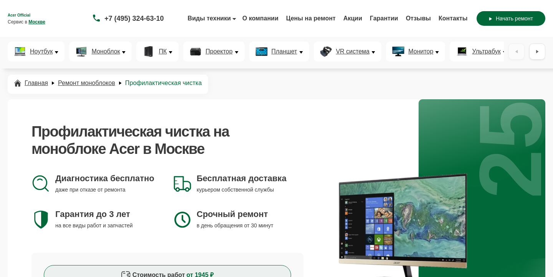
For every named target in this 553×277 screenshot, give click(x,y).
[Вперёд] (537, 51)
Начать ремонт (511, 18)
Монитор (420, 51)
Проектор (218, 51)
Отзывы (418, 18)
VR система (353, 51)
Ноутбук (41, 51)
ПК (163, 51)
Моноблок (105, 51)
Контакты (453, 18)
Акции (352, 18)
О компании (260, 18)
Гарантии (384, 18)
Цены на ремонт (311, 18)
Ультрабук (486, 51)
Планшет (284, 51)
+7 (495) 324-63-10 (134, 18)
